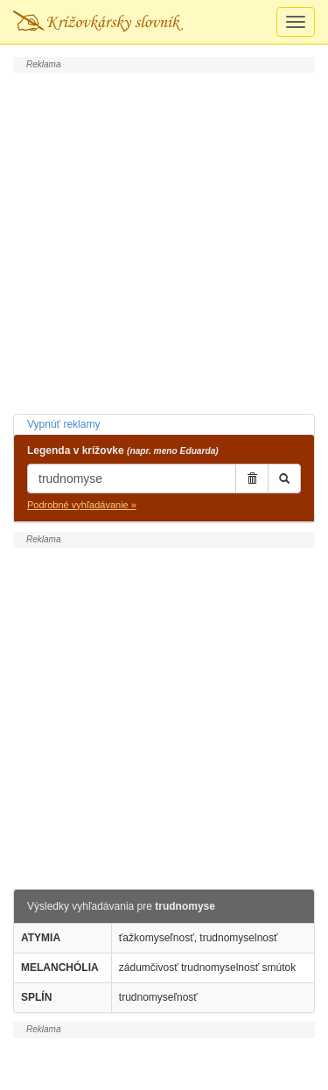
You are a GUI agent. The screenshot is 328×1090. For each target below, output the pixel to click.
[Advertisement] (164, 241)
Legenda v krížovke (123, 450)
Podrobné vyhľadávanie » (81, 505)
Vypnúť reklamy (63, 424)
